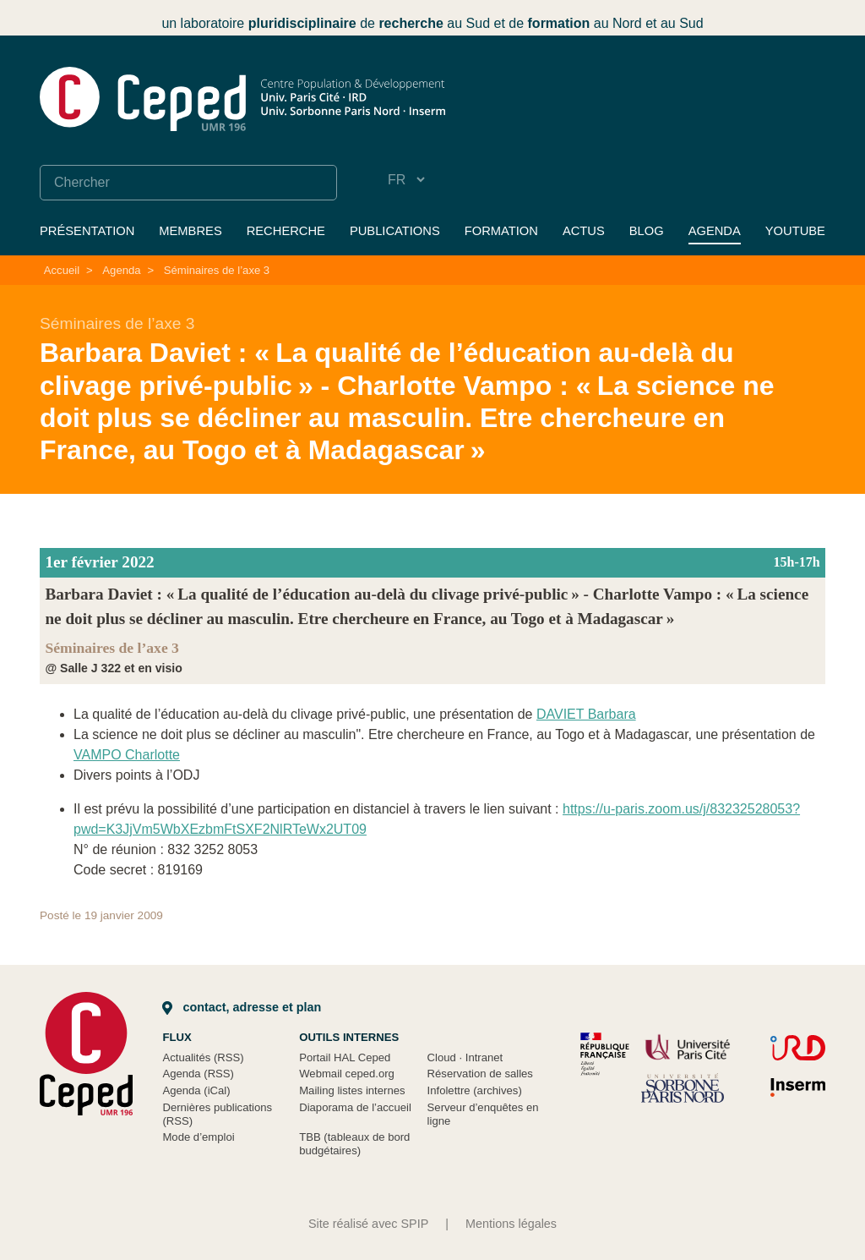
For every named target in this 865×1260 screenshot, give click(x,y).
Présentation (87, 231)
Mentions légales (511, 1223)
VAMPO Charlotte (126, 755)
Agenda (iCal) (196, 1090)
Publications (395, 231)
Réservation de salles (480, 1073)
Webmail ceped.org (346, 1073)
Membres (190, 231)
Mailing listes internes (352, 1090)
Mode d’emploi (198, 1137)
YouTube (795, 231)
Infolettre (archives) (474, 1090)
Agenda (714, 231)
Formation (501, 231)
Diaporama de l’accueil (355, 1107)
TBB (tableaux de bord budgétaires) (354, 1144)
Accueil (61, 270)
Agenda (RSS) (198, 1073)
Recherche (286, 231)
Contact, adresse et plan (241, 1007)
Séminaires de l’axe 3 (216, 270)
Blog (646, 231)
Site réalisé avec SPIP (368, 1223)
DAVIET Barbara (586, 714)
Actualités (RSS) (202, 1057)
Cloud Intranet (465, 1057)
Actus (584, 231)
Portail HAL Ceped (344, 1057)
